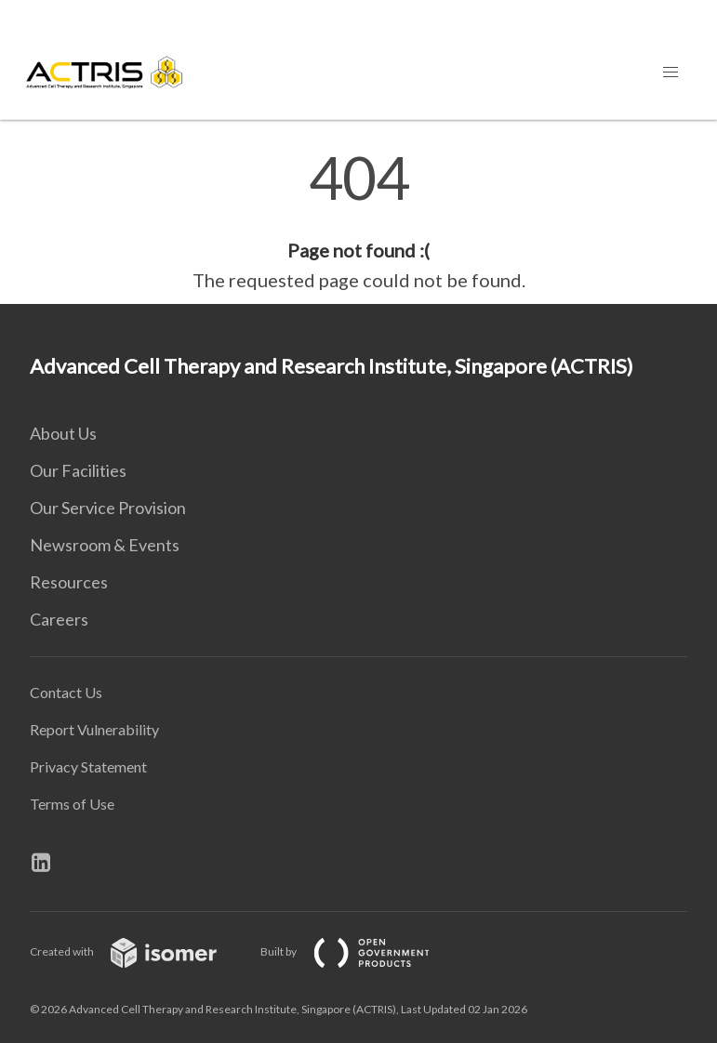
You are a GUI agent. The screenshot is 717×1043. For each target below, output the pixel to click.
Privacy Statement (88, 766)
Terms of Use (72, 803)
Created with (138, 951)
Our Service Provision (108, 507)
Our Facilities (78, 470)
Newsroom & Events (104, 545)
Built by (359, 951)
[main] (358, 221)
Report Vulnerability (94, 729)
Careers (59, 619)
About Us (63, 433)
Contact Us (66, 692)
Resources (69, 582)
